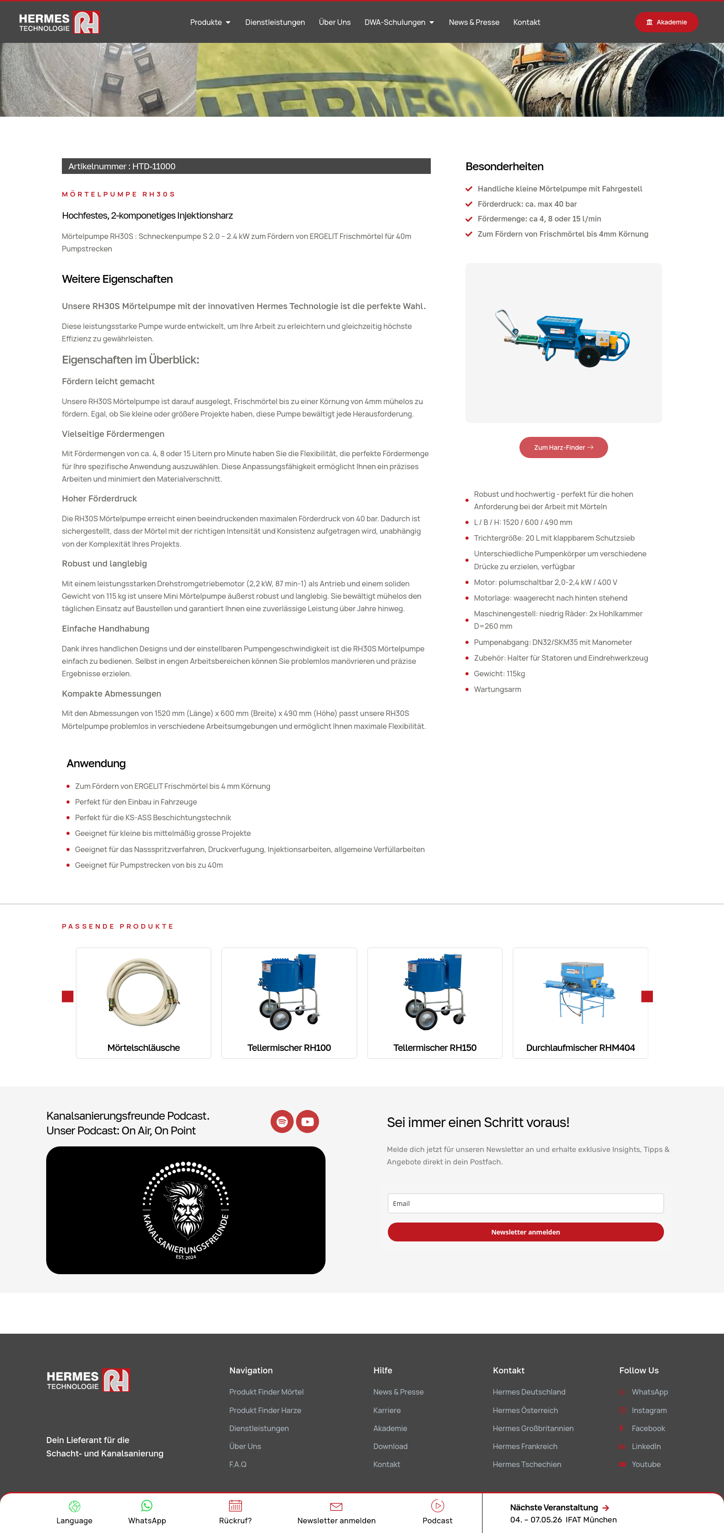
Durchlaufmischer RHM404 (580, 1047)
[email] (526, 1203)
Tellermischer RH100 (289, 1047)
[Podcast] (437, 1505)
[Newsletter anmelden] (336, 1505)
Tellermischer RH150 (435, 1047)
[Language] (74, 1506)
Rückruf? (235, 1520)
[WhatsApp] (147, 1505)
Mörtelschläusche (143, 1047)
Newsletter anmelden (525, 1232)
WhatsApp (147, 1520)
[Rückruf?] (235, 1505)
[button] (67, 996)
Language (74, 1520)
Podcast (437, 1520)
